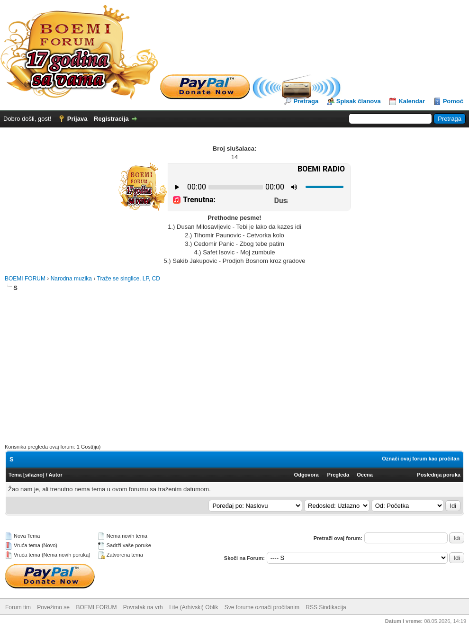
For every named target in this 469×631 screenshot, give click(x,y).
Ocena (365, 475)
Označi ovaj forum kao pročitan (421, 458)
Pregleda (338, 475)
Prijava (77, 118)
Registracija (111, 118)
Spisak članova (358, 101)
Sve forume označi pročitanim (262, 607)
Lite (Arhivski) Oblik (193, 607)
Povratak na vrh (143, 607)
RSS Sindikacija (326, 607)
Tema (15, 475)
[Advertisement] (234, 363)
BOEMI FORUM (25, 278)
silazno (34, 475)
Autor (55, 475)
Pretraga (305, 101)
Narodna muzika (71, 278)
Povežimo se (53, 607)
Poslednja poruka (438, 475)
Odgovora (306, 475)
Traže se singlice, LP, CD (128, 278)
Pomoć (453, 101)
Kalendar (411, 101)
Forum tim (18, 607)
